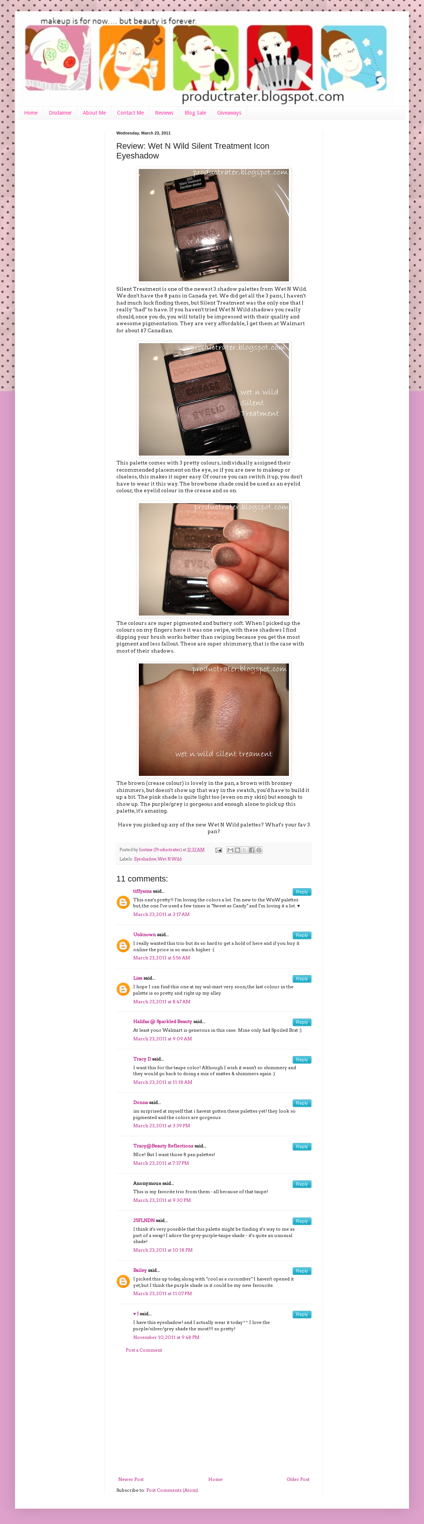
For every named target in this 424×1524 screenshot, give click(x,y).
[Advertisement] (214, 1415)
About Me (94, 113)
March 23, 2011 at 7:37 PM (161, 1163)
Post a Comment (144, 1350)
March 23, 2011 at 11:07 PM (162, 1293)
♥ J (135, 1313)
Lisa (137, 978)
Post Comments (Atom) (172, 1490)
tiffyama (142, 891)
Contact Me (130, 113)
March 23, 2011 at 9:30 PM (162, 1200)
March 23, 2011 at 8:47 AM (162, 1001)
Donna (140, 1102)
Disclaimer (60, 113)
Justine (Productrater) (161, 849)
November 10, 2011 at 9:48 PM (166, 1337)
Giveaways (229, 113)
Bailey (140, 1270)
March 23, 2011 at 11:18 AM (162, 1082)
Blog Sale (195, 113)
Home (31, 113)
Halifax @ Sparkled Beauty (162, 1021)
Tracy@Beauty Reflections (163, 1146)
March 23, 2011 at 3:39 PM (161, 1125)
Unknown (144, 934)
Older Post (298, 1479)
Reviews (164, 113)
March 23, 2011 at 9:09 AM (162, 1038)
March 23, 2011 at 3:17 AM (161, 914)
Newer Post (131, 1479)
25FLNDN (144, 1220)
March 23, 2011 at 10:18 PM (163, 1250)
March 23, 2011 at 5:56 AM (161, 958)
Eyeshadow (145, 859)
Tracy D (142, 1059)
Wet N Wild (170, 859)
